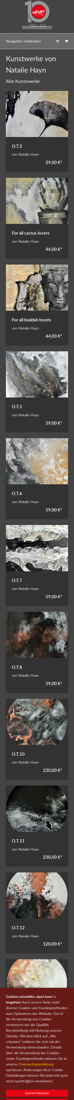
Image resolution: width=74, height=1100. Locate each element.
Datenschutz (32, 1078)
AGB (62, 1078)
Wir (64, 1073)
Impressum (49, 1078)
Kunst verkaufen (36, 1073)
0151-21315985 (21, 1091)
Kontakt (53, 1073)
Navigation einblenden (23, 41)
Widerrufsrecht (37, 1084)
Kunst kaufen (15, 1073)
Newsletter (15, 1078)
